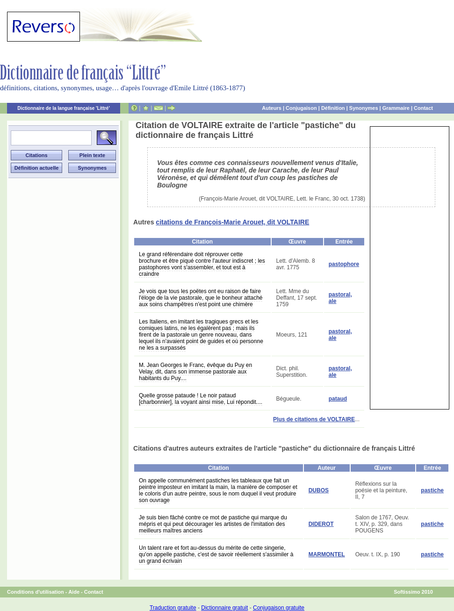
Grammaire (396, 108)
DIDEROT (321, 524)
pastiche (432, 490)
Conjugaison (301, 108)
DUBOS (319, 490)
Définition (333, 108)
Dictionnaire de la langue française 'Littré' (63, 108)
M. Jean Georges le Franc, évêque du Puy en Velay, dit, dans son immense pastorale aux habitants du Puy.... (195, 371)
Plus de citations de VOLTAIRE (314, 419)
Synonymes (363, 108)
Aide (73, 592)
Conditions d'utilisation (35, 592)
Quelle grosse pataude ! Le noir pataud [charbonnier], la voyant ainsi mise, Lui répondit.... (200, 398)
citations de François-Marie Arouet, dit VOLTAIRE (232, 222)
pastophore (344, 264)
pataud (338, 398)
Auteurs (271, 108)
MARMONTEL (327, 554)
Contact (423, 108)
